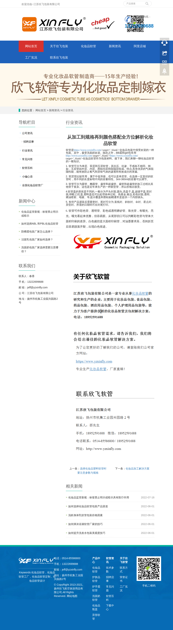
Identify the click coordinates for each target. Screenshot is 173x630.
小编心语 (27, 176)
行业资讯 (67, 110)
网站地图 (72, 596)
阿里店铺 (140, 46)
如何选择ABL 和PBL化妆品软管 (39, 223)
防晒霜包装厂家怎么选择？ (37, 231)
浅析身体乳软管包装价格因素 (85, 515)
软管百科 (27, 167)
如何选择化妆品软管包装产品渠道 (88, 506)
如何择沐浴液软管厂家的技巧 (85, 524)
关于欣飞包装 (59, 46)
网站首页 (31, 46)
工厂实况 (31, 57)
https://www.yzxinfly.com (87, 150)
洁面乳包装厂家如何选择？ (37, 239)
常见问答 (27, 159)
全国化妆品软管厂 (32, 185)
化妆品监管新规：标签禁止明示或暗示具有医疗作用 (98, 497)
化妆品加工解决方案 (137, 468)
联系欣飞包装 (59, 57)
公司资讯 (27, 133)
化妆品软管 (88, 46)
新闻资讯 (115, 46)
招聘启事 (28, 141)
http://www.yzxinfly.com (79, 155)
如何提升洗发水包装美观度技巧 (86, 532)
